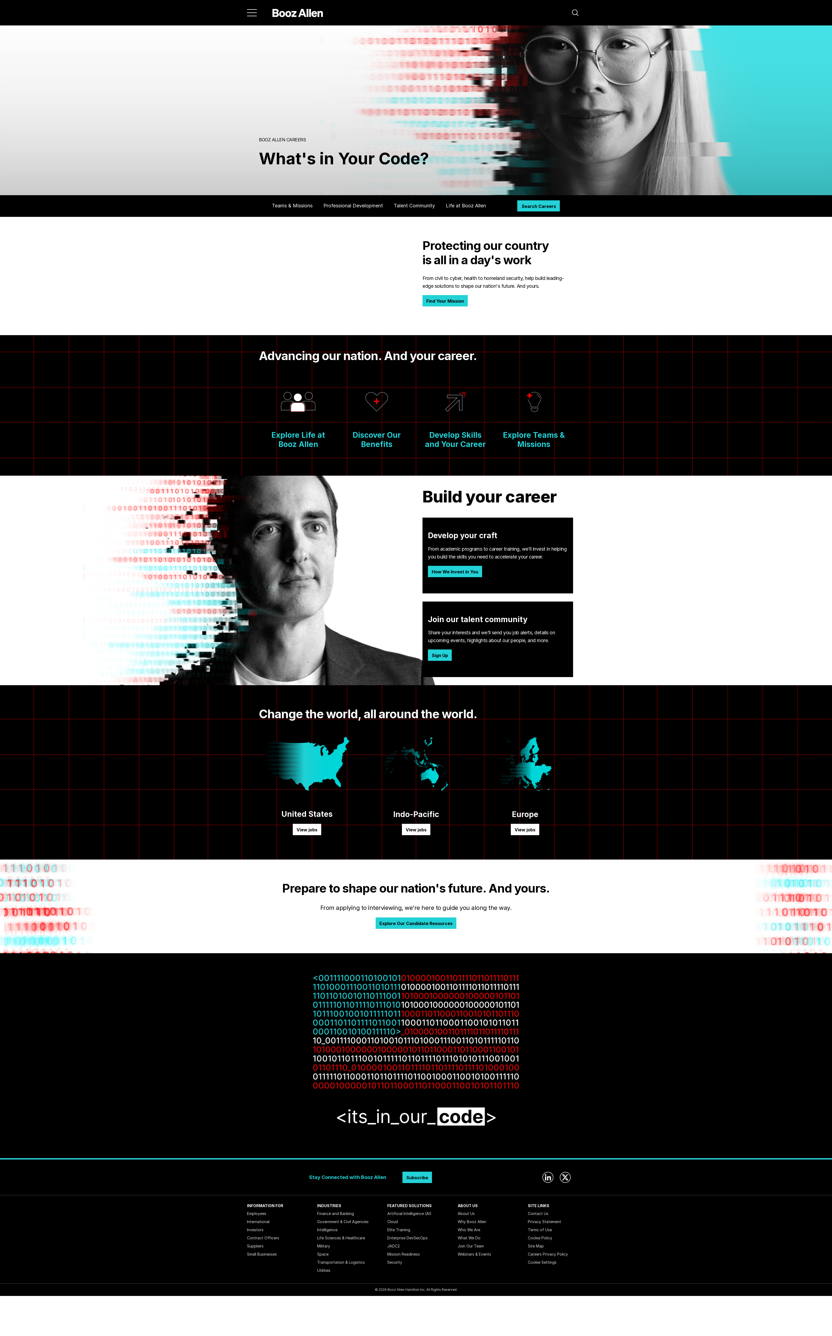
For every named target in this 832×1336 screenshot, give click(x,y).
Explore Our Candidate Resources (416, 923)
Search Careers (539, 206)
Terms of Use (540, 1229)
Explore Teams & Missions (534, 439)
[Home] (297, 12)
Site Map (536, 1246)
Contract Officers (263, 1238)
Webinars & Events (474, 1254)
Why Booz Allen (472, 1221)
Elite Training (398, 1229)
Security (394, 1262)
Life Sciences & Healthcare (341, 1238)
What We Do (469, 1238)
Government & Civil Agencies (343, 1221)
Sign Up (440, 655)
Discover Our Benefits (377, 439)
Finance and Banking (335, 1213)
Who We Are (469, 1229)
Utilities (323, 1270)
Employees (256, 1213)
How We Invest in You (455, 571)
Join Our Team (471, 1246)
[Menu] (252, 13)
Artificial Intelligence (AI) (409, 1213)
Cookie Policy (540, 1238)
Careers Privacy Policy (548, 1254)
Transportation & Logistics (341, 1262)
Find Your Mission (445, 301)
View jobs (307, 829)
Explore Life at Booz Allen (298, 439)
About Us (466, 1213)
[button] (575, 12)
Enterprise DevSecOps (407, 1238)
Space (323, 1254)
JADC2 (393, 1246)
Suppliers (255, 1246)
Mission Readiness (403, 1254)
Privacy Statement (544, 1221)
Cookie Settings (542, 1262)
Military (323, 1246)
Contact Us (538, 1213)
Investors (255, 1229)
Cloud (392, 1221)
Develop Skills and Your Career (455, 439)
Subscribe (417, 1177)
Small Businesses (262, 1254)
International (258, 1221)
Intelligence (327, 1229)
